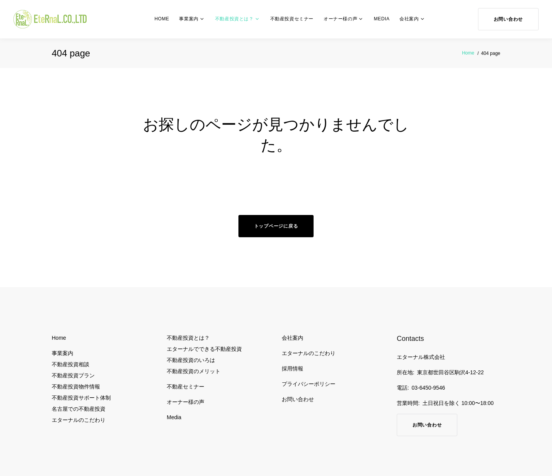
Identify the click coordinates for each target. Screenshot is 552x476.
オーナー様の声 (340, 18)
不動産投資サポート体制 (81, 398)
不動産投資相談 (70, 364)
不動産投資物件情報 (76, 386)
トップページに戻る (276, 226)
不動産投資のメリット (193, 371)
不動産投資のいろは (191, 360)
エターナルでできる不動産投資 (204, 349)
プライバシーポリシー (308, 384)
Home (161, 18)
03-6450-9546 (428, 388)
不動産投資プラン (73, 375)
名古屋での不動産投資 (78, 409)
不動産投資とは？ (234, 18)
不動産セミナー (185, 386)
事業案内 (188, 18)
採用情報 (292, 368)
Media (381, 18)
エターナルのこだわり (78, 420)
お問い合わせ (508, 19)
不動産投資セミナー (292, 18)
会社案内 (409, 18)
